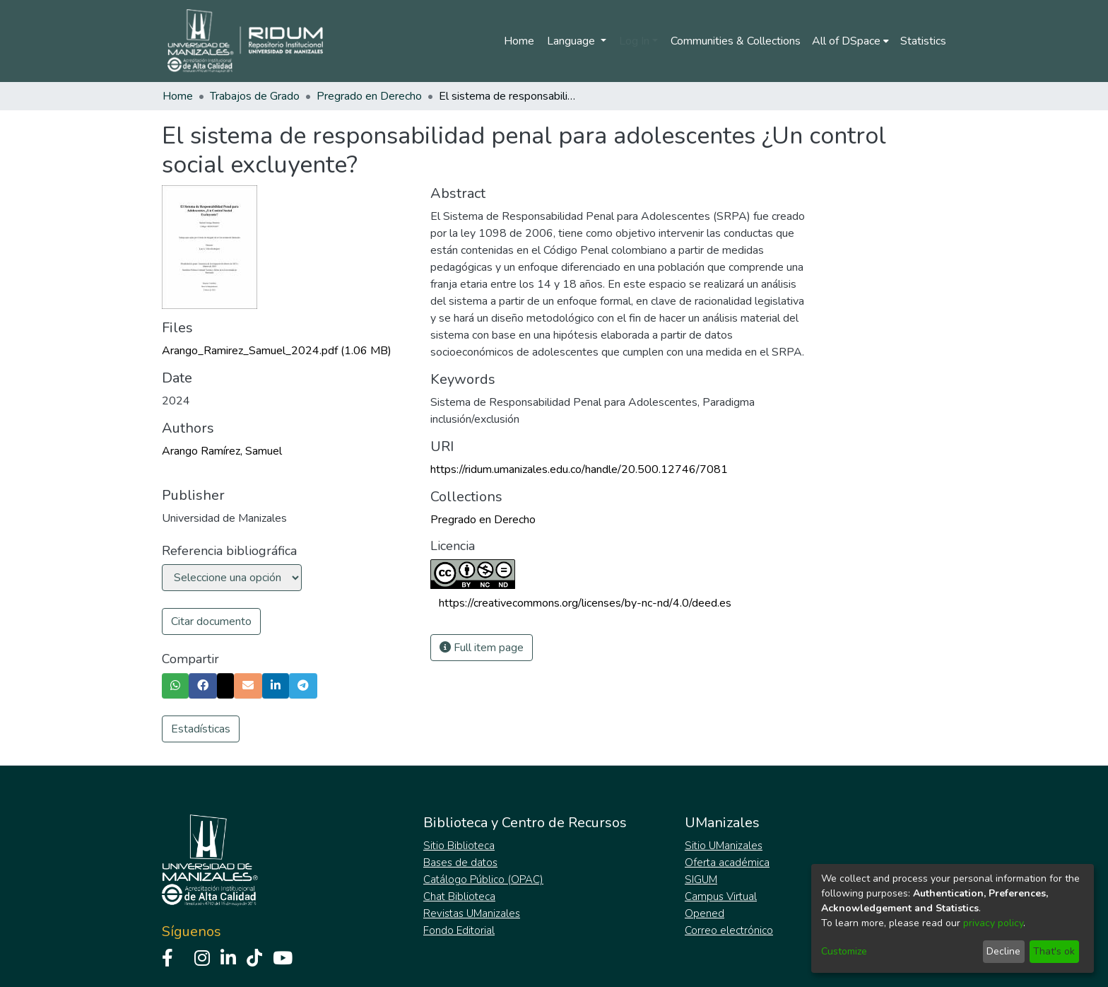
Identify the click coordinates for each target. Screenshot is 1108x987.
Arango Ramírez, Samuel (222, 451)
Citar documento (211, 621)
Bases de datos (460, 862)
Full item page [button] (482, 647)
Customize (844, 951)
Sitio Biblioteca (459, 846)
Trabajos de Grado (255, 96)
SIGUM (701, 879)
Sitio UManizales (723, 846)
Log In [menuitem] (634, 41)
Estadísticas (200, 729)
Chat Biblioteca (459, 896)
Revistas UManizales (471, 913)
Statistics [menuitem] (923, 41)
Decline (1003, 951)
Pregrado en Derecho (369, 96)
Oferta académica (727, 862)
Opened (704, 913)
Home (519, 41)
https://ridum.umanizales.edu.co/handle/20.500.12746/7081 (579, 469)
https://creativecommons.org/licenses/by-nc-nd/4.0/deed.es (585, 603)
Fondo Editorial (459, 930)
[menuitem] (850, 41)
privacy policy (993, 923)
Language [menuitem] (572, 41)
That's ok (1054, 951)
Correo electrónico (729, 930)
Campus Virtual (721, 896)
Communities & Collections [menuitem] (736, 41)
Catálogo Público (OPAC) (483, 879)
